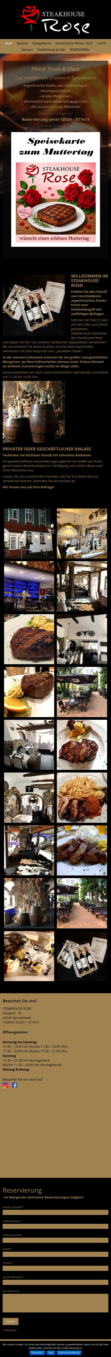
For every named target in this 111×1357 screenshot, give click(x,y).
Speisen (22, 43)
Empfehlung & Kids (51, 49)
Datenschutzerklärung (69, 1353)
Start (8, 43)
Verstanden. (37, 1353)
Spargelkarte (41, 43)
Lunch (101, 43)
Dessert (27, 49)
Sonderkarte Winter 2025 (74, 43)
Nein (51, 1353)
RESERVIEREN (79, 49)
